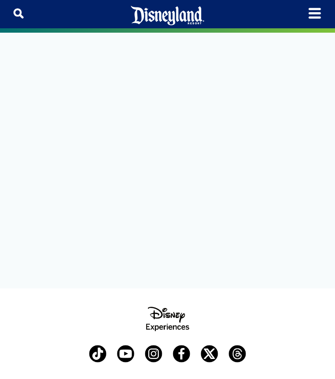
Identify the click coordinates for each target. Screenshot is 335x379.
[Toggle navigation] (315, 13)
